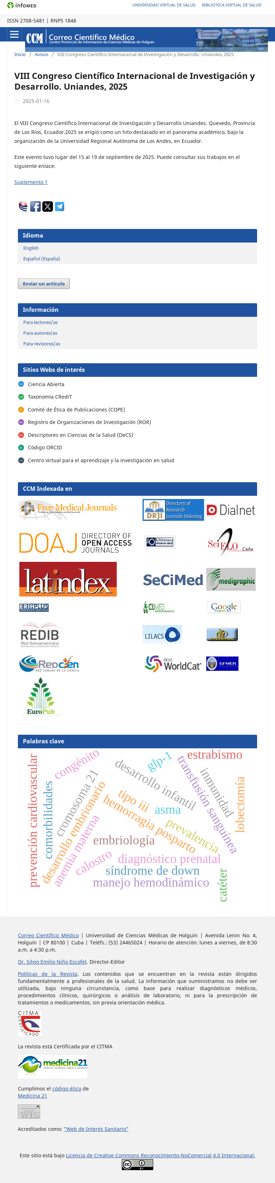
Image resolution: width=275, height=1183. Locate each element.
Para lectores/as (40, 322)
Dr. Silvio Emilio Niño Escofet (52, 961)
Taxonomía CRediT (50, 396)
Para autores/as (40, 333)
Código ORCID (45, 447)
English (31, 248)
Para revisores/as (41, 343)
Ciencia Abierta (46, 384)
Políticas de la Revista (47, 973)
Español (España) (41, 258)
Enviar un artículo (44, 283)
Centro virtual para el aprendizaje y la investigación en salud (101, 460)
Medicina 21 (32, 1095)
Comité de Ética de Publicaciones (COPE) (76, 409)
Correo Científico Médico (48, 935)
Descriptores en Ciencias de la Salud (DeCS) (80, 434)
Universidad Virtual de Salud (164, 5)
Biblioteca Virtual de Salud (231, 5)
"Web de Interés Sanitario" (96, 1128)
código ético (66, 1088)
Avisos (41, 54)
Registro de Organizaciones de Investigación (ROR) (89, 422)
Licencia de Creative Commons (103, 1155)
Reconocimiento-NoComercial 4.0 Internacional (197, 1155)
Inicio (20, 54)
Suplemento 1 (31, 182)
